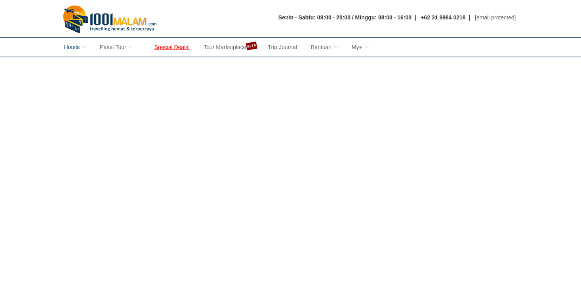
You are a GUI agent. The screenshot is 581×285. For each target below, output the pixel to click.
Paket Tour (116, 47)
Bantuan (324, 47)
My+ (360, 47)
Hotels (75, 47)
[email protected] (495, 17)
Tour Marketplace (225, 46)
